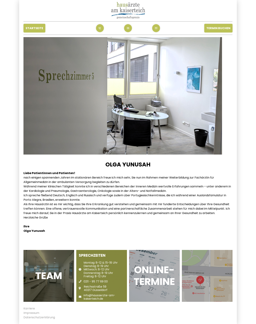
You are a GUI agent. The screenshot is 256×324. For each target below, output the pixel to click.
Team (48, 275)
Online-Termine (154, 275)
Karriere (29, 308)
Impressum (31, 313)
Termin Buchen (218, 28)
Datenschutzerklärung (39, 317)
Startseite (34, 28)
